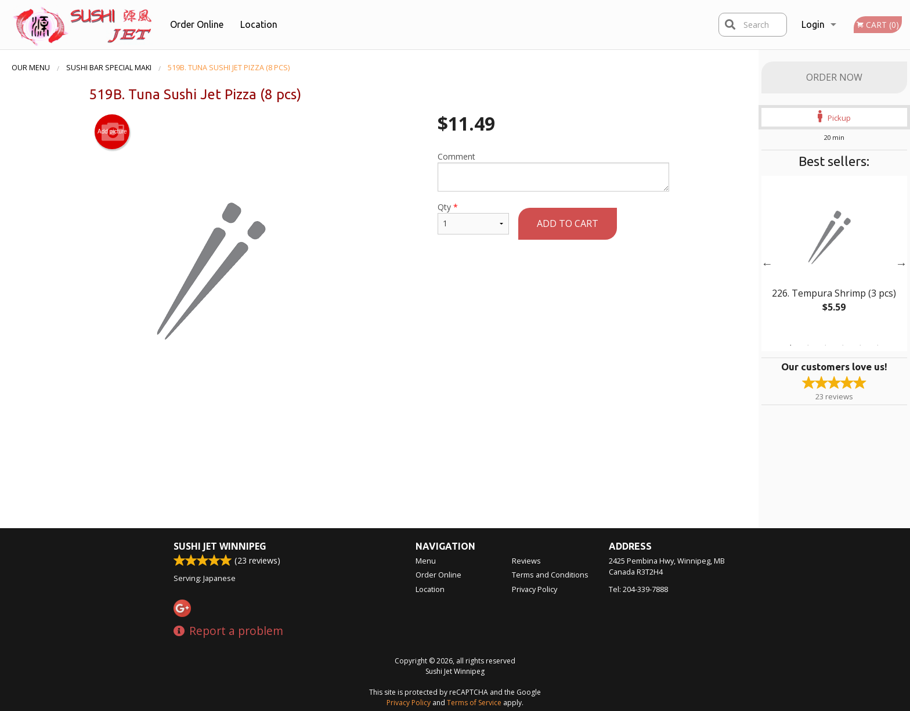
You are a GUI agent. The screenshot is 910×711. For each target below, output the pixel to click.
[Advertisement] (379, 434)
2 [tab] (808, 345)
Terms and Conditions (550, 574)
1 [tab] (790, 345)
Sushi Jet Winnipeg (220, 546)
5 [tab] (860, 345)
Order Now (834, 77)
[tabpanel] (834, 256)
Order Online (196, 24)
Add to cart (567, 223)
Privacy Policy (534, 589)
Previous (767, 263)
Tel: (638, 589)
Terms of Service (474, 703)
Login (813, 24)
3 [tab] (825, 345)
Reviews (526, 560)
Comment (553, 171)
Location (258, 24)
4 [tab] (842, 345)
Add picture (112, 131)
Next (901, 263)
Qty (473, 217)
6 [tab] (877, 345)
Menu (426, 560)
